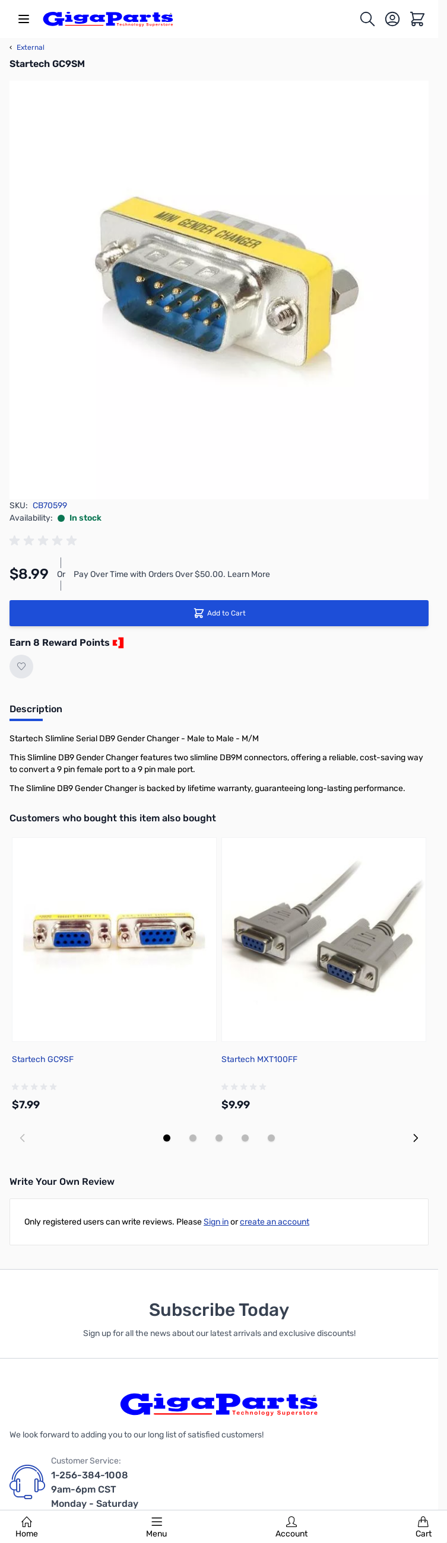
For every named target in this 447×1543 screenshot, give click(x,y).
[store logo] (108, 19)
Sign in (216, 1222)
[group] (45, 541)
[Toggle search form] (367, 19)
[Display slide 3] (219, 1138)
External (27, 47)
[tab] (35, 712)
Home (26, 1527)
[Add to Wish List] (21, 666)
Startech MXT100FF (259, 1059)
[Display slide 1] (167, 1138)
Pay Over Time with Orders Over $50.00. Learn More (172, 574)
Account (291, 1527)
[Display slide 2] (193, 1138)
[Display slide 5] (271, 1138)
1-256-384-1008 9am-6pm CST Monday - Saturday (94, 1489)
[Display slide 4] (245, 1138)
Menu (156, 1527)
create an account (274, 1222)
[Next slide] (415, 1138)
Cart (424, 1527)
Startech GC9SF (43, 1059)
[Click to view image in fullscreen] (219, 290)
